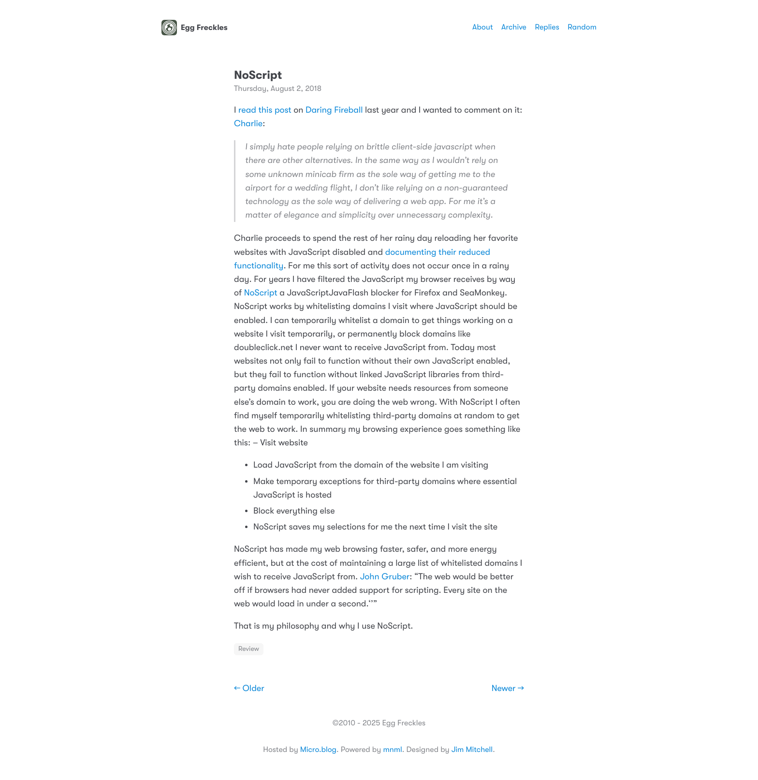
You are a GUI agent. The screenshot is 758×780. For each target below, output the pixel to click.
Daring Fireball (334, 110)
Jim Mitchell (472, 749)
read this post (265, 110)
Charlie (248, 124)
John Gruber (385, 577)
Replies (547, 27)
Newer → (508, 688)
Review (248, 649)
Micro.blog (318, 749)
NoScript (260, 293)
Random (582, 27)
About (482, 27)
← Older (249, 688)
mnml (392, 749)
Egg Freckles (194, 27)
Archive (513, 27)
